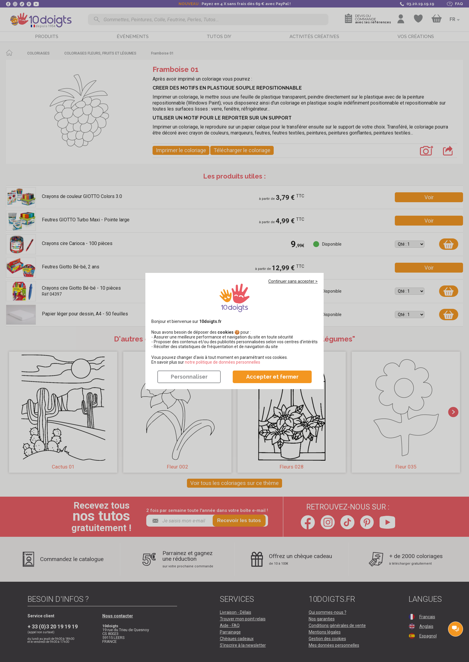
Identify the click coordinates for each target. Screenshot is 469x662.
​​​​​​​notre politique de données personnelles (222, 362)
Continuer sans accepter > (293, 281)
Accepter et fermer (272, 377)
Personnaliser (189, 377)
